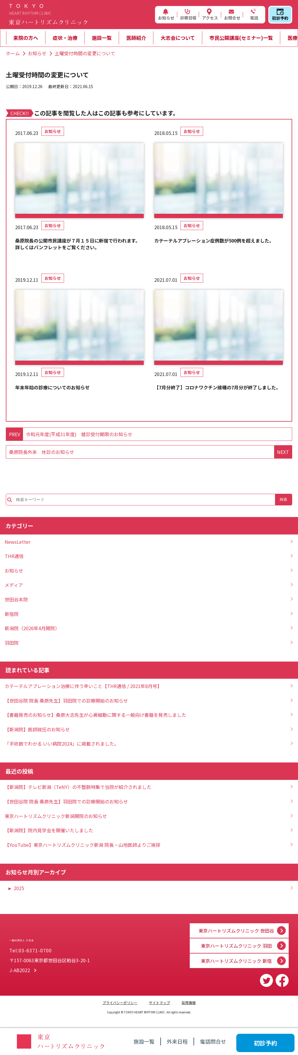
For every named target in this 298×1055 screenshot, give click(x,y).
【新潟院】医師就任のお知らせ (37, 729)
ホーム (13, 53)
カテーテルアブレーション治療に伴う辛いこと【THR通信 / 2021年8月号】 (83, 685)
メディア (14, 584)
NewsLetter (17, 541)
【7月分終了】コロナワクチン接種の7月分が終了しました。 (217, 387)
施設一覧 (102, 37)
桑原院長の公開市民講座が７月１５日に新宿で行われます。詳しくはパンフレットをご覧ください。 (77, 243)
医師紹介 (136, 37)
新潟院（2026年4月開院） (32, 628)
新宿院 (12, 613)
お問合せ (232, 14)
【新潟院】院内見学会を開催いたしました (49, 830)
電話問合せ (213, 1041)
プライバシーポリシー (119, 1002)
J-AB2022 (19, 971)
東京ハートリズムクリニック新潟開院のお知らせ (56, 815)
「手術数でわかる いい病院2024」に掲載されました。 (62, 743)
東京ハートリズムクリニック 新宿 (236, 960)
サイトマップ (159, 1002)
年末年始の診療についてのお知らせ (52, 387)
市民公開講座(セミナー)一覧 (241, 37)
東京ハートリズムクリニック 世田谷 (236, 925)
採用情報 (189, 1002)
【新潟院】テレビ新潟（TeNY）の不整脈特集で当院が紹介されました (78, 786)
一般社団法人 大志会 (64, 936)
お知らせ (166, 14)
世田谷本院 (16, 599)
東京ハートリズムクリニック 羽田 (236, 943)
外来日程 (177, 1041)
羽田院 (12, 642)
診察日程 (188, 14)
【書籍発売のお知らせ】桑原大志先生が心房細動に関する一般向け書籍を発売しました (95, 714)
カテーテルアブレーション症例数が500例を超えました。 (214, 240)
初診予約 (280, 14)
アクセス (210, 14)
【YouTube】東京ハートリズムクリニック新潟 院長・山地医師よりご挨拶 (82, 844)
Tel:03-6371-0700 (30, 952)
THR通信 (14, 556)
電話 (253, 14)
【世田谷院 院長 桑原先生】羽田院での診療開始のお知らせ (66, 700)
